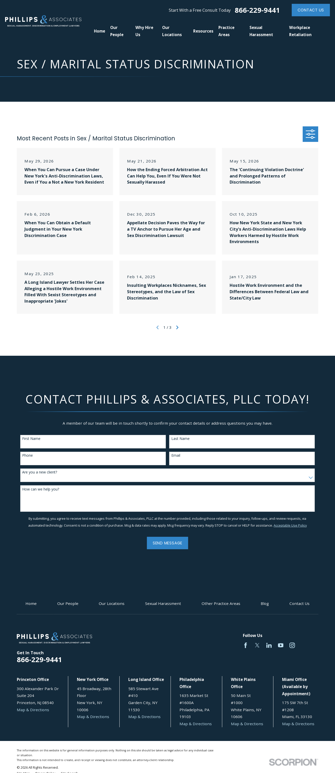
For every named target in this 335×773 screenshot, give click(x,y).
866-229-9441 (257, 10)
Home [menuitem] (99, 31)
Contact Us (311, 10)
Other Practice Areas (221, 603)
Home (31, 603)
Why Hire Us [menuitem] (144, 31)
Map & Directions (33, 709)
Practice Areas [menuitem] (226, 31)
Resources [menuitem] (203, 31)
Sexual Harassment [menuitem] (261, 31)
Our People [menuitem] (116, 31)
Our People (67, 603)
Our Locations (111, 603)
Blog (265, 603)
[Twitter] (257, 645)
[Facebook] (245, 645)
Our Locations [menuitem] (172, 31)
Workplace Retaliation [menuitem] (300, 31)
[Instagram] (292, 645)
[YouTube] (280, 645)
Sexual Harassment (163, 603)
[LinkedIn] (269, 645)
